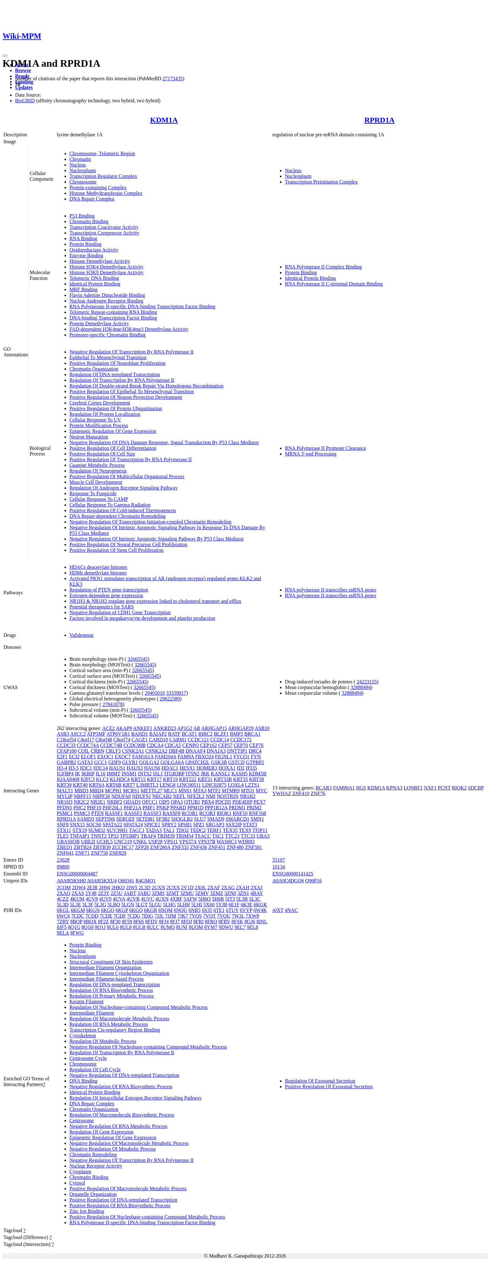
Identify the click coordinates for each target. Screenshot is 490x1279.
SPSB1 (185, 824)
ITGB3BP (174, 773)
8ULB (139, 927)
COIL (83, 751)
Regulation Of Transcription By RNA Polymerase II (122, 380)
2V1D (187, 887)
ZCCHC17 (123, 847)
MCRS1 (131, 790)
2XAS (77, 893)
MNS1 (185, 790)
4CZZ (63, 899)
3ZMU (187, 893)
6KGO (107, 910)
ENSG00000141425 (292, 873)
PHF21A (132, 807)
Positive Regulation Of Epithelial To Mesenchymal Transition (132, 391)
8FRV (224, 921)
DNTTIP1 (237, 751)
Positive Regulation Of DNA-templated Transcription (123, 1200)
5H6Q (204, 899)
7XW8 (252, 916)
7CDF (120, 916)
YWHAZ (281, 793)
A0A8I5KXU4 (102, 880)
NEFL (179, 796)
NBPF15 (82, 796)
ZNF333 (180, 847)
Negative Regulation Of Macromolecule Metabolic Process (129, 1143)
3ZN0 (230, 893)
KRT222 (187, 779)
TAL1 (169, 830)
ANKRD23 (164, 728)
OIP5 (164, 802)
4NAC (291, 910)
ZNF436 (198, 847)
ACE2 (108, 728)
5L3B (242, 899)
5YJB (221, 904)
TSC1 (218, 836)
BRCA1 (252, 734)
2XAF (214, 887)
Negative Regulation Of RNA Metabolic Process (119, 1126)
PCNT (444, 787)
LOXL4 (236, 785)
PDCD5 (223, 802)
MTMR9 (231, 790)
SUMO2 (96, 830)
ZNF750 (99, 853)
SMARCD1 (237, 819)
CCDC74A (88, 745)
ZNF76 (318, 793)
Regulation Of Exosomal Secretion (320, 1081)
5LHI (196, 904)
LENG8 (167, 785)
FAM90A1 (344, 787)
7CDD (91, 916)
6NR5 (195, 910)
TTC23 (232, 836)
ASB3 (63, 734)
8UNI (181, 927)
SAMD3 (85, 819)
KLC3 (102, 779)
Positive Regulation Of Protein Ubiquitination (116, 408)
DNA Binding (83, 1081)
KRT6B (113, 785)
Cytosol (77, 1183)
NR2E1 (97, 802)
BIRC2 (205, 734)
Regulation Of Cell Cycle (95, 1069)
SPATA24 (133, 824)
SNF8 (63, 824)
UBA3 (263, 836)
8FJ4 (164, 921)
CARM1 (178, 739)
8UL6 (113, 927)
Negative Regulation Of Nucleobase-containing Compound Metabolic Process (148, 1047)
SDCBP (476, 787)
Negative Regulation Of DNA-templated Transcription (124, 1075)
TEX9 (245, 830)
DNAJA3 (216, 751)
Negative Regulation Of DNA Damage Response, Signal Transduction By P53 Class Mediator (164, 442)
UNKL (140, 841)
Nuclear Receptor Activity (96, 1166)
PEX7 (259, 802)
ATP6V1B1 (118, 734)
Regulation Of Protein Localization (105, 414)
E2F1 (62, 756)
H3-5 (74, 768)
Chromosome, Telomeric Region (102, 153)
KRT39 (64, 785)
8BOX (90, 921)
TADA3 (154, 830)
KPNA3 (394, 787)
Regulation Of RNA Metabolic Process (109, 1024)
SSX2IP (234, 824)
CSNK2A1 (133, 751)
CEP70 (241, 745)
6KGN (93, 910)
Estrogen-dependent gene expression (106, 595)
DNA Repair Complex (92, 198)
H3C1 (86, 768)
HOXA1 (226, 768)
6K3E (246, 904)
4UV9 (105, 899)
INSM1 (128, 773)
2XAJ (256, 887)
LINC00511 (189, 785)
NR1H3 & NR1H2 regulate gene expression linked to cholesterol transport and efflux (156, 601)
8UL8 (125, 927)
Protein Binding (86, 244)
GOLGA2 (149, 762)
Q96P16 (313, 880)
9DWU (226, 927)
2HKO (118, 887)
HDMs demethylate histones (98, 572)
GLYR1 (130, 762)
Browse (23, 70)
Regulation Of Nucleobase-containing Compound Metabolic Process (139, 1007)
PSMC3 (82, 813)
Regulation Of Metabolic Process (103, 1041)
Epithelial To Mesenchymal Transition (108, 357)
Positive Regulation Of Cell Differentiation (113, 448)
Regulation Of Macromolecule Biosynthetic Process (122, 1115)
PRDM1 (237, 807)
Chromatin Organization (94, 368)
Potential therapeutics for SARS (102, 606)
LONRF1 (413, 787)
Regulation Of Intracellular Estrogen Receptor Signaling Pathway (136, 1098)
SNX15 (77, 824)
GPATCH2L (197, 762)
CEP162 (208, 745)
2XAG (228, 887)
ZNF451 (216, 847)
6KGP (122, 910)
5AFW (190, 899)
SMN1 (257, 819)
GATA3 (85, 762)
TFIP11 (259, 830)
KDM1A (164, 120)
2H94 (104, 887)
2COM (64, 887)
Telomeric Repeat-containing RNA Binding (113, 312)
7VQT (209, 916)
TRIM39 (166, 836)
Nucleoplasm (83, 170)
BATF (174, 734)
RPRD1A (380, 120)
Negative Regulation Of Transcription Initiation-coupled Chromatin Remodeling (150, 521)
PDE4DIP (242, 802)
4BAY (256, 893)
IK (77, 773)
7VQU (224, 916)
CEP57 (225, 745)
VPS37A (188, 841)
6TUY (232, 910)
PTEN (97, 813)
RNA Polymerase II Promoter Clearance (325, 448)
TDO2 (182, 830)
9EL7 (240, 927)
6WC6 (63, 916)
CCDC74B (111, 745)
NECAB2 (162, 796)
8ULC (153, 927)
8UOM (196, 927)
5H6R (218, 899)
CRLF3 (113, 751)
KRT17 (154, 779)
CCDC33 (66, 745)
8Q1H (87, 927)
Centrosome (82, 1120)
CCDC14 (219, 739)
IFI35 (251, 768)
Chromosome (83, 181)
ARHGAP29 (241, 728)
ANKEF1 (142, 728)
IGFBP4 (65, 773)
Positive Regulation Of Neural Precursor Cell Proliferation (128, 544)
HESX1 (187, 768)
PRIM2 (254, 807)
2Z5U (116, 893)
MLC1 (170, 790)
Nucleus (78, 164)
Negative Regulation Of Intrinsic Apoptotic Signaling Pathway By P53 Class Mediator (157, 538)
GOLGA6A (172, 762)
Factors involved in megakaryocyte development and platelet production (142, 618)
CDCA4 (155, 745)
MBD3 (81, 790)
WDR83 (246, 841)
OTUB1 (192, 802)
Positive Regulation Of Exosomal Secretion (329, 1086)
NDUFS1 (141, 796)
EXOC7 (123, 756)
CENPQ (190, 745)
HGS (361, 787)
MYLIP (64, 796)
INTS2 (145, 773)
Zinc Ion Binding (87, 1211)
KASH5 (239, 773)
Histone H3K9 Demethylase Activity (107, 272)
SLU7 (200, 819)
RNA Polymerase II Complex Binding (323, 266)
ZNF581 (253, 847)
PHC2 (80, 807)
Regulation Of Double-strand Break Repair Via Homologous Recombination (147, 385)
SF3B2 (163, 819)
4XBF (176, 899)
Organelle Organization (93, 1194)
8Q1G (74, 927)
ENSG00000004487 (77, 873)
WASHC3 (227, 841)
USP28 (155, 841)
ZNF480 (235, 847)
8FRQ (211, 921)
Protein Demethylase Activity (99, 323)
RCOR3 (207, 813)
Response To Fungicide (93, 493)
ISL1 (158, 773)
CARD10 (158, 739)
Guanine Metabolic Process (97, 465)
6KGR (150, 910)
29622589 (170, 698)
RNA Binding (83, 238)
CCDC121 (198, 739)
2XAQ (63, 893)
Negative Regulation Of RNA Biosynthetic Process (121, 1086)
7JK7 (182, 916)
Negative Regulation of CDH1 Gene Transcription (120, 612)
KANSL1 (220, 773)
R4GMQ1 (146, 880)
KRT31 (205, 779)
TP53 (113, 836)
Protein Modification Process (99, 425)
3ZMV (202, 893)
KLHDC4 (120, 779)
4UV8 (92, 899)
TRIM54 (184, 836)
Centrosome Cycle (88, 1058)
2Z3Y (103, 893)
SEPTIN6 (105, 819)
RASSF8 (172, 813)
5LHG (169, 904)
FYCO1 (242, 756)
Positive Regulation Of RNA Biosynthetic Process (120, 1205)
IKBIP (87, 773)
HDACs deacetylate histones (98, 567)
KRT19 (170, 779)
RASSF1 (114, 813)
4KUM (77, 899)
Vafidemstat (81, 635)
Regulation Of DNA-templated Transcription (115, 374)
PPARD (178, 807)
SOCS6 (93, 824)
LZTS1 (252, 785)
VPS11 (171, 841)
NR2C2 (81, 802)
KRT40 (80, 785)
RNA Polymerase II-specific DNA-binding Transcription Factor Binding (142, 306)
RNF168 (257, 813)
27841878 (113, 704)
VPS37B (206, 841)
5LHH (183, 904)
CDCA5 (172, 745)
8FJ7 (175, 921)
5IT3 (230, 899)
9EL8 (252, 927)
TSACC (203, 836)
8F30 (115, 921)
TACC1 (136, 830)
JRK (205, 773)
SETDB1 (145, 819)
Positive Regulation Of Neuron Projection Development (126, 397)
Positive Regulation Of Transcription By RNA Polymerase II (131, 459)
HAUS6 (152, 768)
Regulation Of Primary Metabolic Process (112, 996)
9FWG (77, 933)
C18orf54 (66, 739)
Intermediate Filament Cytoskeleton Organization (119, 973)
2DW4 (79, 887)
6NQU (180, 910)
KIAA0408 (68, 779)
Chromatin (80, 159)
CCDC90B (135, 745)
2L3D (144, 887)
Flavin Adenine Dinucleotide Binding (107, 295)
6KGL (63, 910)
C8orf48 (103, 739)
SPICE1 (152, 824)
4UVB (133, 899)
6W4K (260, 910)
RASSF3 (152, 813)
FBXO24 (204, 756)
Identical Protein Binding (95, 283)
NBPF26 (101, 796)
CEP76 (256, 745)
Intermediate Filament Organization (106, 967)
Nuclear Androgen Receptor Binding (106, 300)
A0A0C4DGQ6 (288, 880)
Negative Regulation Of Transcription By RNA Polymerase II (132, 351)
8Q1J (100, 927)
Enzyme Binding (86, 255)
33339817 (176, 693)
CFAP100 (67, 751)
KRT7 (129, 785)
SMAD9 (215, 819)
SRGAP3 (215, 824)
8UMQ (167, 927)
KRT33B (223, 779)
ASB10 (262, 728)
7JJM (170, 916)
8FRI (198, 921)
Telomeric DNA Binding (94, 278)
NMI (210, 796)
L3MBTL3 (147, 785)
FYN (256, 756)
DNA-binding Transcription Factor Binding (113, 317)
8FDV (151, 921)
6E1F (234, 904)
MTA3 (199, 790)
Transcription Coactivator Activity (104, 227)
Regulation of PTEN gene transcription (109, 589)
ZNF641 (65, 853)
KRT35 (240, 779)
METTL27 (151, 790)
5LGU (155, 904)
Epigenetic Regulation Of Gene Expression (113, 431)
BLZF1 (221, 734)
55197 (278, 860)
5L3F (87, 904)
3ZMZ (216, 893)
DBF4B (176, 751)
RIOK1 (224, 813)
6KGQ (136, 910)
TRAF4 (148, 836)
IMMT (113, 773)
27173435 (173, 78)
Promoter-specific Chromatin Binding (108, 334)
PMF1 (148, 807)
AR (196, 728)
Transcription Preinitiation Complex (321, 181)
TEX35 (230, 830)
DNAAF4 (195, 751)
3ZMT (172, 893)
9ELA (63, 933)
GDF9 (114, 762)
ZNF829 (117, 853)
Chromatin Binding (89, 221)
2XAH (242, 887)
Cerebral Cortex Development (100, 402)
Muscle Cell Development (96, 482)
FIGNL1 (223, 756)
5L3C (254, 899)
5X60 (209, 904)
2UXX (173, 887)
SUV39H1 (117, 830)
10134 (278, 866)
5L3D (63, 904)
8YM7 (211, 927)
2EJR (92, 887)
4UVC (147, 899)
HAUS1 (117, 768)
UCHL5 (105, 841)
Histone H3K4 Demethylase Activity (107, 266)
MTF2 (214, 790)
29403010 (155, 693)
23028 (63, 860)
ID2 (241, 768)
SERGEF (125, 819)
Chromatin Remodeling (93, 1154)
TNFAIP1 (80, 836)
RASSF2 (133, 813)
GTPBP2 (255, 762)
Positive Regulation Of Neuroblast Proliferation (118, 363)
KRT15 (138, 779)
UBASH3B (68, 841)
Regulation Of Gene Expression (102, 1132)
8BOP (76, 921)
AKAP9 (124, 728)
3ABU (144, 893)
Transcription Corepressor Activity (105, 232)
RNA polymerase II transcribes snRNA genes (330, 589)
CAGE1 (139, 739)
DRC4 (255, 751)
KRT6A (97, 785)
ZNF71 (82, 853)
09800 (63, 866)
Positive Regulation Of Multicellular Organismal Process (127, 476)
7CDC (77, 916)
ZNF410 (300, 793)
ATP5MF (96, 734)
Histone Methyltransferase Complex (106, 193)
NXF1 (430, 787)
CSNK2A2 (156, 751)
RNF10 (240, 813)
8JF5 (62, 927)
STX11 (64, 830)
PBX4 (208, 802)
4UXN (162, 899)
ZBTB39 (102, 847)
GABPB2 (66, 762)
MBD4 (96, 790)
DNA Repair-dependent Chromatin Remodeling (118, 516)
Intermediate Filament (92, 1013)
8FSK (237, 921)
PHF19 (94, 807)
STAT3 (250, 824)
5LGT (141, 904)
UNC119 (123, 841)
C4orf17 (85, 739)
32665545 (138, 659)
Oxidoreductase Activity (94, 249)
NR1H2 (247, 796)
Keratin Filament (87, 1001)
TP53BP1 (129, 836)
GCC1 (100, 762)
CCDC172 (241, 739)
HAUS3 (134, 768)
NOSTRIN (227, 796)
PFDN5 (64, 807)
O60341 (126, 880)
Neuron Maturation (89, 436)
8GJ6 (249, 921)
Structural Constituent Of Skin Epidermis (111, 962)
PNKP (162, 807)
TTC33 (248, 836)
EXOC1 (105, 756)
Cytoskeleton (83, 1035)
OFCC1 (150, 802)
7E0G (147, 916)
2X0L (200, 887)
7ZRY (63, 921)
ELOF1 (88, 756)
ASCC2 (78, 734)
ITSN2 (192, 773)
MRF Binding (83, 289)
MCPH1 (113, 790)
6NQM (165, 910)
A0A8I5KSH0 (71, 880)
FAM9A (186, 756)
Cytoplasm (80, 1171)
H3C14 (100, 768)
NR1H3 (65, 802)
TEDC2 (198, 830)
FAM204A (165, 756)
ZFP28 (142, 847)
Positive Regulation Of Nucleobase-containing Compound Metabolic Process (147, 1217)
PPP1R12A (216, 807)
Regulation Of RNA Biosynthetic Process (111, 990)
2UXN (158, 887)
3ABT (130, 893)
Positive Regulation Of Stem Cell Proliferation (117, 550)
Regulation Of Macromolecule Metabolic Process (119, 1018)
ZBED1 (65, 847)
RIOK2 (459, 787)
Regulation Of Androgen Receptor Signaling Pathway (124, 487)
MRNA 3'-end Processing (311, 453)
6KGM (78, 910)
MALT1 (65, 790)
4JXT (277, 910)
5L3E (75, 904)
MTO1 (247, 790)
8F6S (138, 921)
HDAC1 (170, 768)
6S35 (207, 910)
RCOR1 (190, 813)
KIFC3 (88, 779)
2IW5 (131, 887)
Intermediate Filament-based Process (107, 979)
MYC (261, 790)
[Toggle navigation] (5, 56)
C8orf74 (122, 739)
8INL (261, 921)
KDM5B (257, 773)
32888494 (361, 687)
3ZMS (158, 893)
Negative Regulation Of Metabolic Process (113, 1149)
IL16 (100, 773)
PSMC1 (65, 813)
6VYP (246, 910)
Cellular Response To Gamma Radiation (110, 504)
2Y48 (91, 893)
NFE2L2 (195, 796)
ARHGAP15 (214, 728)
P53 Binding (82, 215)
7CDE (106, 916)
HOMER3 (207, 768)
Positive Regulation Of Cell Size (102, 453)
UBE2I (88, 841)
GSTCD (236, 762)
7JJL (159, 916)
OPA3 (177, 802)
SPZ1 (198, 824)
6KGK (260, 904)
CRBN (97, 751)
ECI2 (74, 756)
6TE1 (219, 910)
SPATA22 (112, 824)
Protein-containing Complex (98, 187)
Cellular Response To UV (95, 419)
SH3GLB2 (181, 819)
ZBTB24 (83, 847)
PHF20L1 (112, 807)
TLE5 (63, 836)
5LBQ (114, 904)
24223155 (367, 681)
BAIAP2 (158, 734)
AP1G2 (184, 728)
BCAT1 (189, 734)
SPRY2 (169, 824)
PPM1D (195, 807)
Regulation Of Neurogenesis (98, 470)
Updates (24, 87)
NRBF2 (114, 802)
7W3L (238, 916)
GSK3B (219, 762)
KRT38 (256, 779)
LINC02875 (214, 785)
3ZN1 (243, 893)
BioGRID (25, 100)
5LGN (127, 904)
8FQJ (186, 921)
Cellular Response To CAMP (99, 499)
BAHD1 (139, 734)
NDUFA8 (121, 796)
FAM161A (142, 756)
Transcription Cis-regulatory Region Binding (115, 1030)
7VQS (195, 916)
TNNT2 (99, 836)
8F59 (127, 921)
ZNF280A (160, 847)
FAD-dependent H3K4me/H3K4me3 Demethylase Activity (129, 329)
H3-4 (62, 768)
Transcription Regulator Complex (103, 176)
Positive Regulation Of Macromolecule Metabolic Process (128, 1188)
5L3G (100, 904)
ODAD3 (132, 802)
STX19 (79, 830)
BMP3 (236, 734)
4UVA (119, 899)
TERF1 (214, 830)
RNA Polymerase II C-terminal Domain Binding (334, 283)
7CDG (133, 916)
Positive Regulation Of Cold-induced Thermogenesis (123, 510)
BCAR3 (323, 787)
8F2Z (103, 921)
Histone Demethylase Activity (100, 261)
